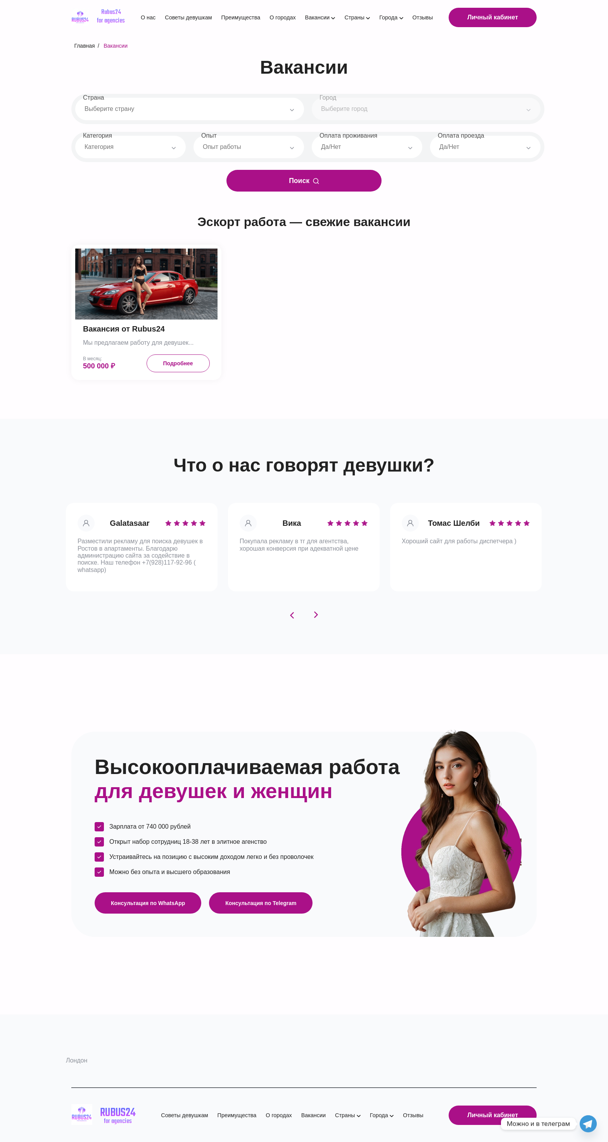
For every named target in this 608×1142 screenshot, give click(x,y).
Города (388, 17)
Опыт (209, 135)
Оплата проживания (348, 135)
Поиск (304, 181)
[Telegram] (588, 1123)
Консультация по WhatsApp (148, 903)
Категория (97, 135)
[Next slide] (316, 615)
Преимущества (241, 17)
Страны (354, 17)
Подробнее (178, 363)
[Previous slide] (292, 615)
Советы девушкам (188, 17)
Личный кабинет (492, 17)
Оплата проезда (461, 135)
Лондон (76, 1060)
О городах (282, 17)
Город (328, 97)
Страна (93, 97)
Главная (84, 46)
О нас (148, 17)
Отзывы (423, 17)
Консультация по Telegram (260, 903)
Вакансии (317, 17)
